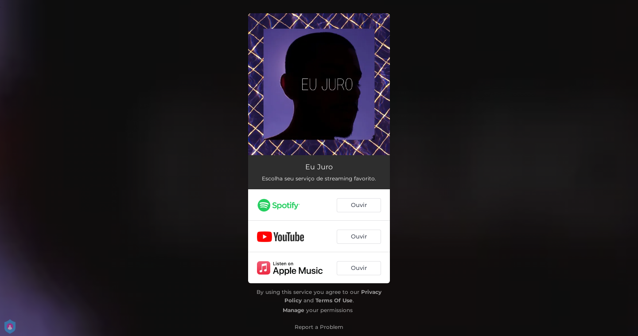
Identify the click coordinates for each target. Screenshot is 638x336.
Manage (293, 310)
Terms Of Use (334, 300)
